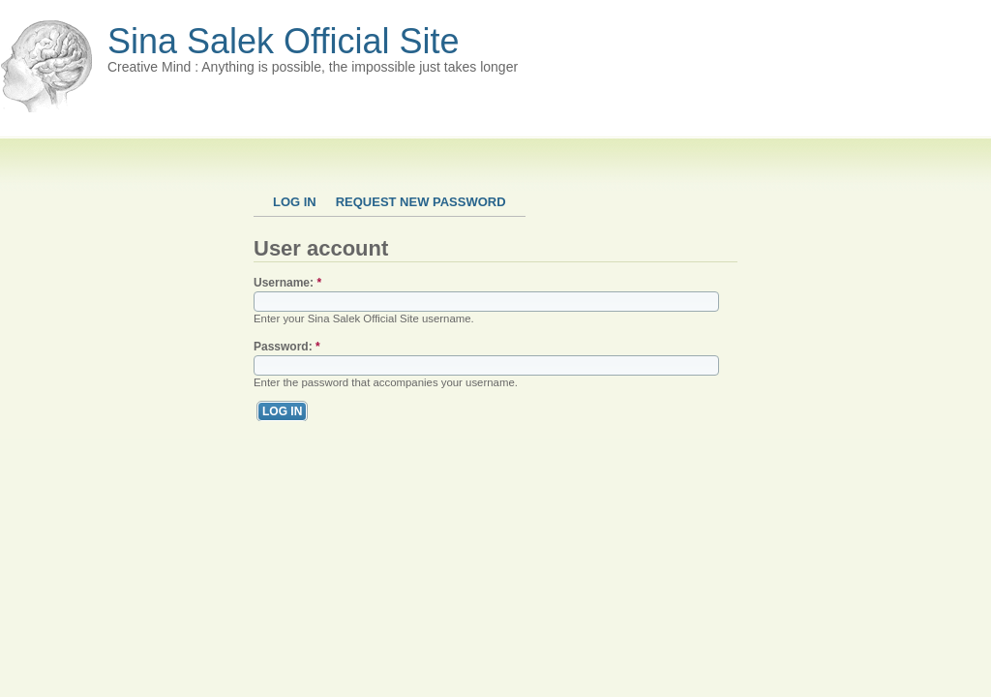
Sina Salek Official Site (283, 41)
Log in (294, 202)
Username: (287, 282)
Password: (287, 346)
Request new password (421, 202)
